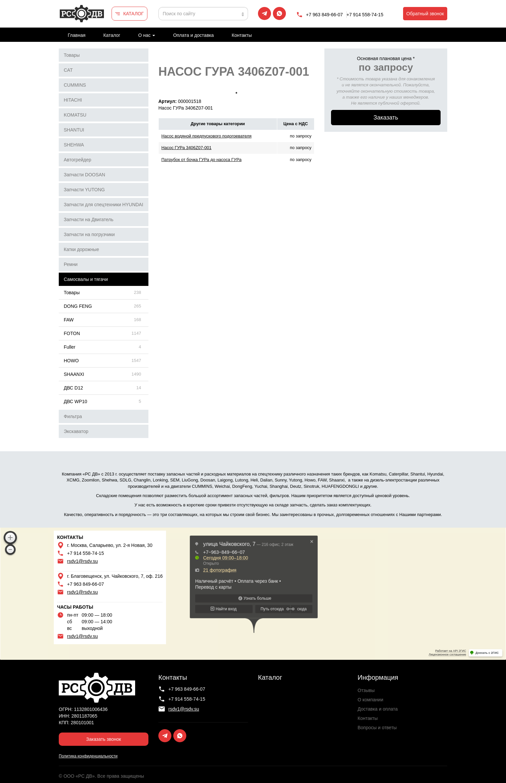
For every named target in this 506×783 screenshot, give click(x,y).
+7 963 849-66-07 (324, 14)
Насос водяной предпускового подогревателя (206, 135)
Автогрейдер (77, 159)
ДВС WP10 (75, 401)
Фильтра (73, 416)
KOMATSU (75, 115)
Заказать (386, 117)
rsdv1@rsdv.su (82, 561)
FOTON (72, 333)
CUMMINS (75, 85)
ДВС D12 (73, 388)
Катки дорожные (81, 249)
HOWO (71, 360)
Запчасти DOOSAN (84, 174)
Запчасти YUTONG (84, 189)
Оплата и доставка (193, 35)
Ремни (71, 264)
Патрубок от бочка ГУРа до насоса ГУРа (201, 159)
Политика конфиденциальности (88, 756)
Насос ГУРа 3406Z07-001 (186, 147)
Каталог (111, 35)
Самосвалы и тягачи (86, 279)
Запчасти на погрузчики (89, 234)
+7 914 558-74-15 (365, 14)
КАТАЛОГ (133, 13)
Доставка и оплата (378, 709)
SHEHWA (74, 144)
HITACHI (73, 100)
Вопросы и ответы (377, 727)
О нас (146, 35)
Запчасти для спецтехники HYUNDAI (103, 204)
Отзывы (366, 690)
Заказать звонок (103, 739)
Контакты (242, 35)
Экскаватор (76, 431)
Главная (76, 35)
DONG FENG (78, 306)
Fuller (69, 347)
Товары (72, 55)
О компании (370, 699)
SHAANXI (74, 374)
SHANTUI (74, 129)
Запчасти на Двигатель (89, 219)
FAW (69, 319)
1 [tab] (236, 93)
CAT (68, 70)
